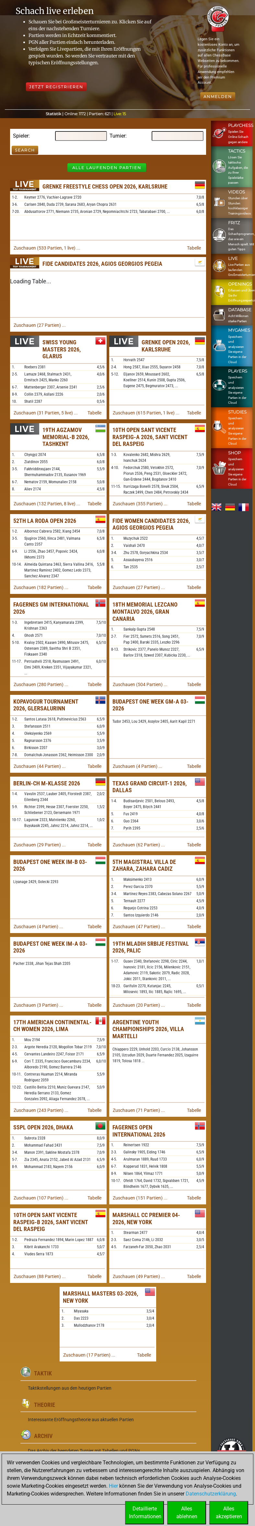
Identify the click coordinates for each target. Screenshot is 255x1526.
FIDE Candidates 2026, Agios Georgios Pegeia (102, 263)
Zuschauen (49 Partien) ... (139, 1276)
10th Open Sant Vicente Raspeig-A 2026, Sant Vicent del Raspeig (149, 436)
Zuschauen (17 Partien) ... (89, 1355)
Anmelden (217, 96)
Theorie (44, 1404)
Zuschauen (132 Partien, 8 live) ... (47, 503)
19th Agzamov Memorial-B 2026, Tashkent (65, 436)
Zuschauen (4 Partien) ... (137, 766)
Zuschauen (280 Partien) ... (41, 684)
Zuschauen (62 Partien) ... (139, 844)
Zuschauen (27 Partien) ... (40, 325)
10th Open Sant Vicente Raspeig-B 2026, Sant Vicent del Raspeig (50, 1222)
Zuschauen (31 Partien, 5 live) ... (46, 412)
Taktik (43, 1373)
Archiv (43, 1436)
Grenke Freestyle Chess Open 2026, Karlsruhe (105, 186)
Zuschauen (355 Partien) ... (140, 503)
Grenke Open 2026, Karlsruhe (166, 346)
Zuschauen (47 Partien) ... (139, 926)
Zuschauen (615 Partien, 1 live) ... (146, 412)
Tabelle (194, 248)
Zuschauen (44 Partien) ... (40, 766)
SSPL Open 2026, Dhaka (43, 1127)
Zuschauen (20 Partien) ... (139, 1005)
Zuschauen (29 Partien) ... (40, 844)
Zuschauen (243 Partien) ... (41, 1110)
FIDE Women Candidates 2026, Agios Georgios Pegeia (151, 524)
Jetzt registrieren (56, 86)
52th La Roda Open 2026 (44, 520)
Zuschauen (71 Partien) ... (139, 1110)
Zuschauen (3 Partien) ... (38, 1005)
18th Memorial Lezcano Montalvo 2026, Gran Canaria (145, 611)
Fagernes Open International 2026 (138, 1131)
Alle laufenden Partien (106, 167)
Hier (113, 1486)
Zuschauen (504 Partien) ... (140, 684)
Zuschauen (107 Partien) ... (41, 1197)
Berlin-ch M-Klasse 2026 (46, 783)
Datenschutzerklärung (211, 1494)
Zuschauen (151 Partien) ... (140, 1197)
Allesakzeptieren (229, 1513)
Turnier (117, 136)
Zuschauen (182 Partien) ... (41, 587)
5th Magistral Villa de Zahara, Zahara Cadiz (144, 865)
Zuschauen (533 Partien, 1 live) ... (47, 248)
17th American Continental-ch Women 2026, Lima (52, 1026)
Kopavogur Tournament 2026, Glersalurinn (45, 705)
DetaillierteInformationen (145, 1513)
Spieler (21, 136)
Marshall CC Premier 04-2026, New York (146, 1218)
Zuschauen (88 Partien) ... (40, 1276)
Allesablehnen (186, 1513)
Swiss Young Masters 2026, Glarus (61, 349)
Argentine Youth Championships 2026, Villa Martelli (148, 1029)
